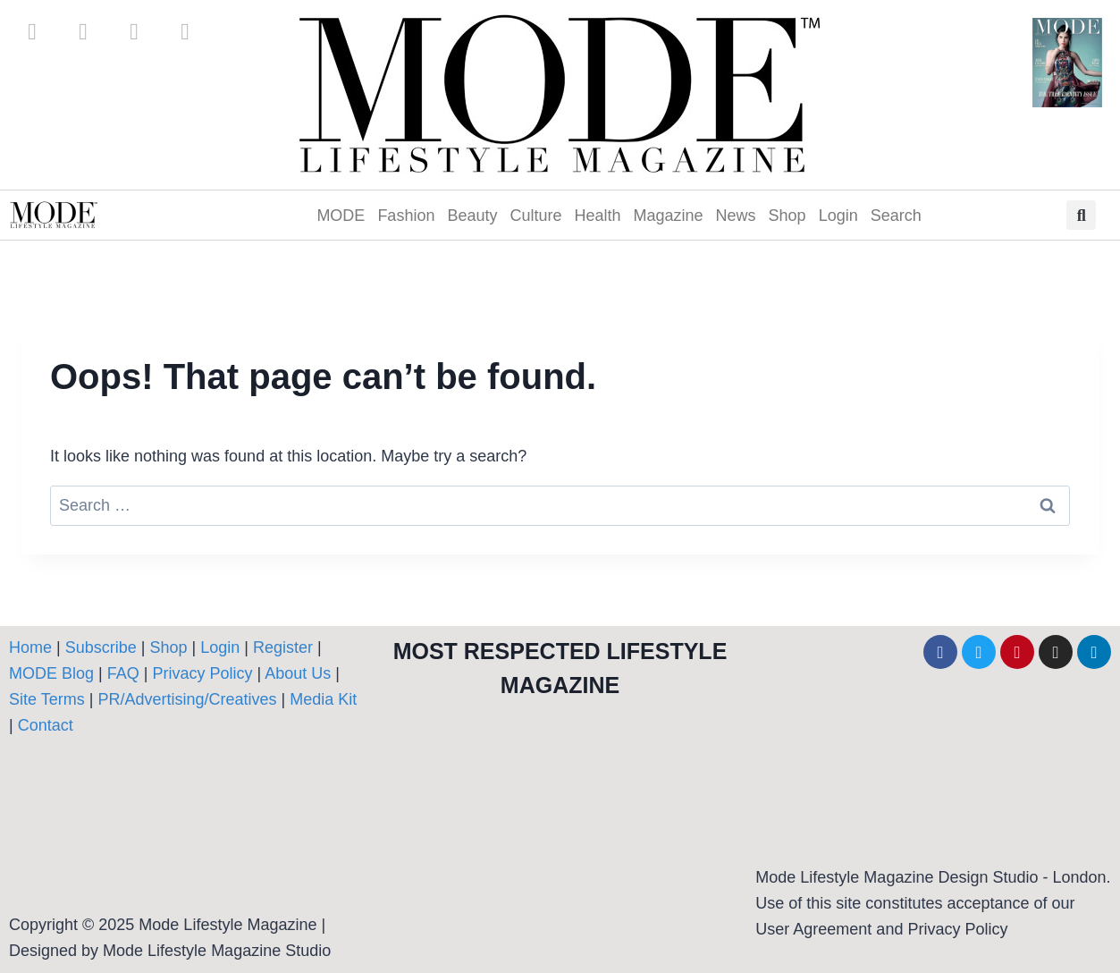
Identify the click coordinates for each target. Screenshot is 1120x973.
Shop (787, 215)
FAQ (123, 673)
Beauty (472, 215)
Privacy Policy (202, 673)
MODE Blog (51, 673)
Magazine (668, 215)
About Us (300, 673)
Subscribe (101, 647)
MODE (340, 215)
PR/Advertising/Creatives (186, 699)
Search (896, 215)
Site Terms (49, 699)
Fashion (405, 215)
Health (598, 215)
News (736, 215)
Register (283, 647)
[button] (1081, 215)
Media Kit (323, 699)
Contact (45, 725)
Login (838, 215)
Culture (535, 215)
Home (30, 647)
